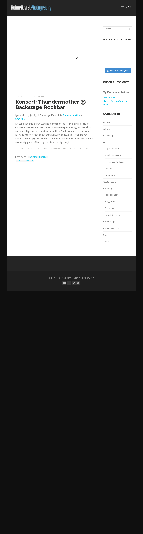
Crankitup (20, 118)
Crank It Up (32, 148)
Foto (46, 148)
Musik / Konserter (64, 148)
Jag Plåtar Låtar (112, 148)
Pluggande (110, 201)
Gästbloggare (109, 181)
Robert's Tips (109, 221)
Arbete (106, 128)
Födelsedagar (111, 194)
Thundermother (25, 161)
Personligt (108, 188)
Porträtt (108, 168)
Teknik (106, 241)
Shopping (109, 208)
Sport (105, 235)
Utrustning (110, 175)
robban (39, 96)
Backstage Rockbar (38, 157)
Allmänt (106, 122)
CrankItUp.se (109, 97)
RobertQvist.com (111, 228)
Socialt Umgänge (113, 215)
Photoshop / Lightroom (115, 161)
